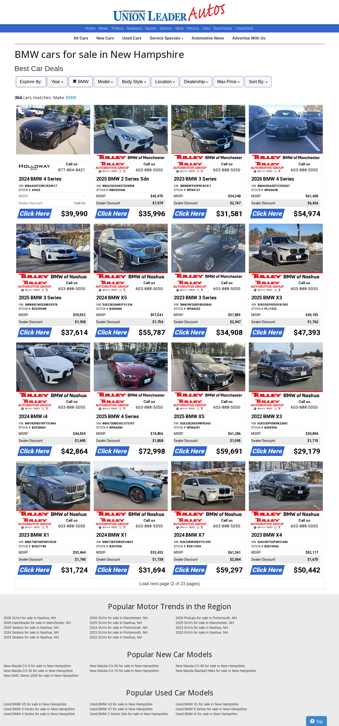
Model (105, 81)
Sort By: (258, 81)
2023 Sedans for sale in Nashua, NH (31, 637)
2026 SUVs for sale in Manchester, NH (119, 618)
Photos (193, 28)
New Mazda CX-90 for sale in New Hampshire (210, 666)
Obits (180, 28)
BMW (80, 81)
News (103, 28)
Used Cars (132, 38)
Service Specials (166, 38)
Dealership (196, 81)
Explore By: (31, 81)
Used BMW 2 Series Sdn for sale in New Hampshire (129, 714)
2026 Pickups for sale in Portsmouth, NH (206, 618)
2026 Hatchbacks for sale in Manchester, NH (37, 623)
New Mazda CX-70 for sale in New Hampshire (124, 671)
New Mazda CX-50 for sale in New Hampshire (124, 666)
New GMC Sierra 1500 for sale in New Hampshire (41, 676)
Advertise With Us (249, 38)
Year (57, 81)
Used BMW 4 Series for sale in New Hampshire (39, 714)
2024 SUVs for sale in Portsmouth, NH (119, 628)
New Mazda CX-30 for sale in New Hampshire (38, 671)
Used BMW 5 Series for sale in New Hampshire (211, 709)
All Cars (81, 38)
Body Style (134, 81)
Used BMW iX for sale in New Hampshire (206, 714)
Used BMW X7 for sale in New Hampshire (121, 709)
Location (165, 81)
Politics (118, 28)
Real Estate (223, 28)
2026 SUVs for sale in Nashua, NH (30, 618)
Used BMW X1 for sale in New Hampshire (207, 704)
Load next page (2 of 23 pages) (169, 583)
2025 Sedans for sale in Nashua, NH (31, 628)
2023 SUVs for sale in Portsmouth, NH (119, 632)
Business (135, 28)
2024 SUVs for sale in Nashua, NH (202, 628)
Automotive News (207, 38)
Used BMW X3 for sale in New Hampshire (121, 704)
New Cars (105, 38)
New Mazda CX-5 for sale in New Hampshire (37, 666)
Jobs (206, 28)
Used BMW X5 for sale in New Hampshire (35, 704)
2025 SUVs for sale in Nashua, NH (116, 623)
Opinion (166, 28)
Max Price (228, 81)
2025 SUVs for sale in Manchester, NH (205, 623)
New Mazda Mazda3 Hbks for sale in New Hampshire (216, 671)
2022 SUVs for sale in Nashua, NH (116, 637)
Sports (151, 28)
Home (90, 28)
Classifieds (244, 28)
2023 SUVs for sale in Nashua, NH (202, 632)
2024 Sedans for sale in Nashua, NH (31, 632)
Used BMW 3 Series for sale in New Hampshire (39, 709)
